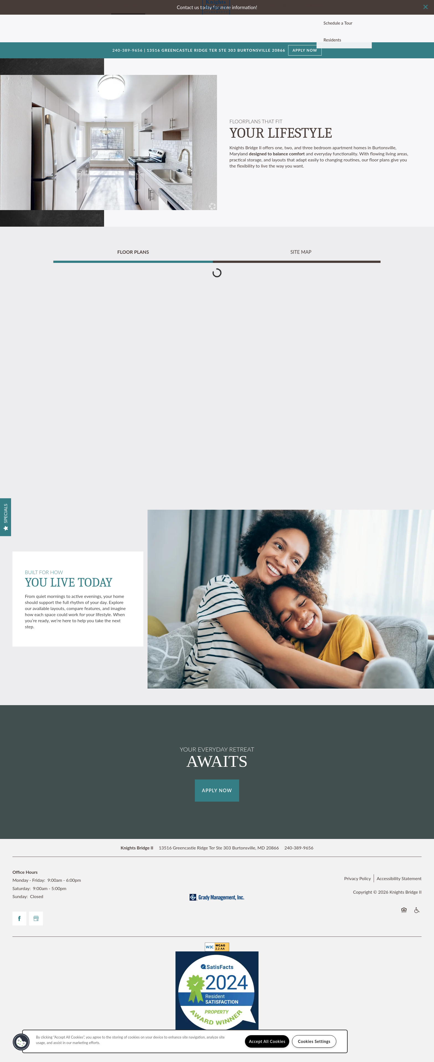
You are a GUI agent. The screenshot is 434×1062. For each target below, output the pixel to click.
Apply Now (305, 50)
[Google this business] (36, 918)
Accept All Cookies (267, 1041)
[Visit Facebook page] (19, 918)
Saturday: (21, 888)
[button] (425, 7)
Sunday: (20, 896)
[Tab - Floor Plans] (133, 252)
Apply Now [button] (217, 790)
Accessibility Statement (399, 878)
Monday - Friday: (28, 880)
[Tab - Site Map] (301, 252)
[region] (185, 1041)
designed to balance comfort (277, 153)
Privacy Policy (357, 878)
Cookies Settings (314, 1041)
